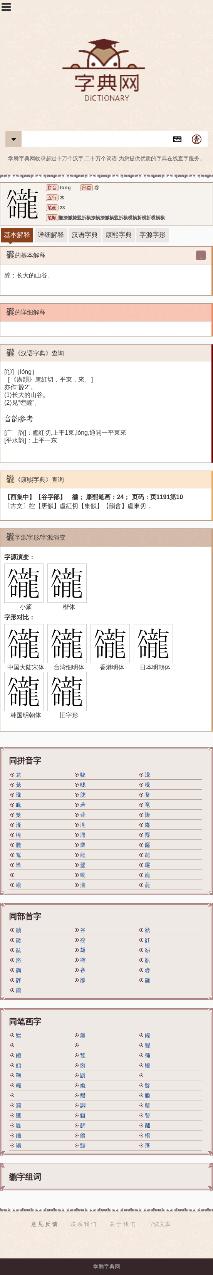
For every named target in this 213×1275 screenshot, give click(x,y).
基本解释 (17, 235)
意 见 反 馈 (44, 1224)
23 (62, 207)
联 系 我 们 (83, 1224)
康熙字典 (119, 235)
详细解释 (51, 235)
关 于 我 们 (122, 1224)
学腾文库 (159, 1224)
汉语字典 (85, 235)
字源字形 (152, 235)
